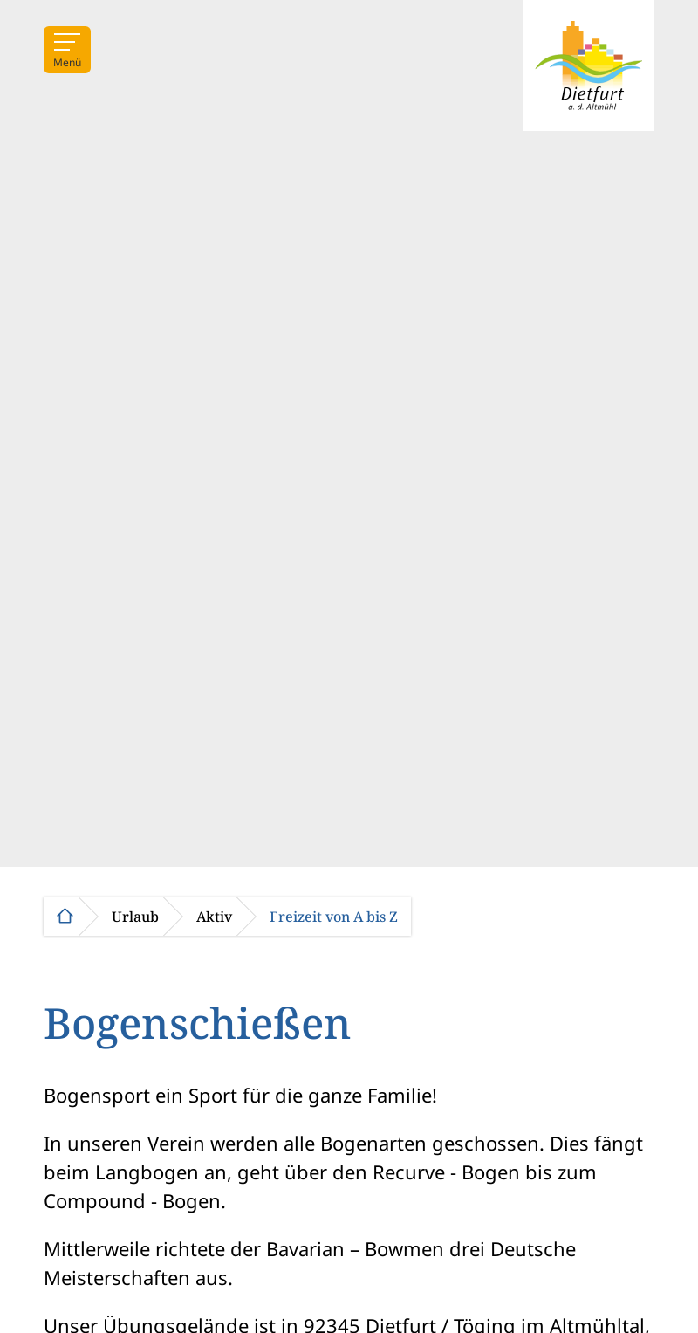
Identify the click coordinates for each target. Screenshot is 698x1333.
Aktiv (214, 917)
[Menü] (67, 49)
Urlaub (135, 917)
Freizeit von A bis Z (334, 917)
